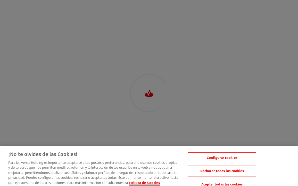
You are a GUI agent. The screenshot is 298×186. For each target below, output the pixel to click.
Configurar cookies (222, 159)
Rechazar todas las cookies (222, 173)
